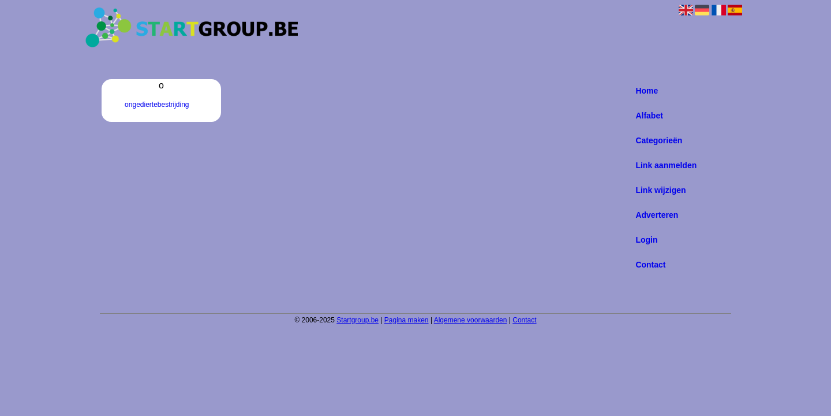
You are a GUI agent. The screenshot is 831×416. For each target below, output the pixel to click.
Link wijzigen (660, 190)
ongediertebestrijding (157, 105)
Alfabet (648, 115)
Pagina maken (406, 320)
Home (646, 90)
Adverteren (656, 215)
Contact (650, 264)
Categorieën (658, 140)
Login (646, 239)
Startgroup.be (357, 320)
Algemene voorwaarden (470, 320)
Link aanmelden (666, 165)
